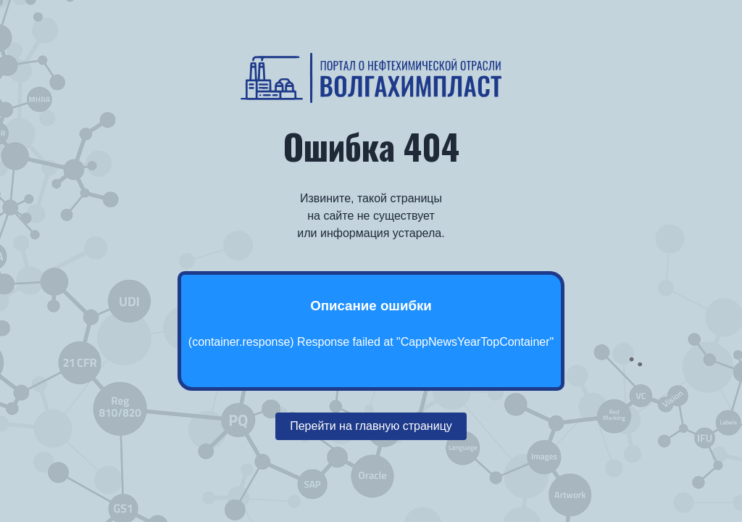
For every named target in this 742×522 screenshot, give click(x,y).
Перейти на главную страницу (371, 426)
